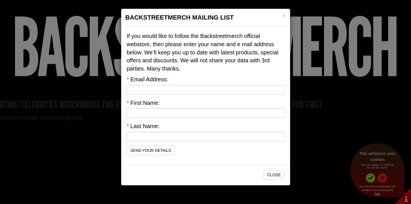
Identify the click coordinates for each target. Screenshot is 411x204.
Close (273, 175)
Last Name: (143, 126)
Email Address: (147, 79)
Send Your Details (151, 150)
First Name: (143, 103)
